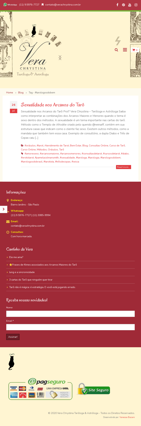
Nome (9, 307)
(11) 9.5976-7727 (21, 4)
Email (10, 320)
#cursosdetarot (111, 153)
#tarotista (49, 161)
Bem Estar (75, 145)
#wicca (75, 161)
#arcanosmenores (70, 153)
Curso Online (28, 149)
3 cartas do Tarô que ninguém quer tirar (31, 279)
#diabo (125, 153)
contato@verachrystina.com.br (61, 4)
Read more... (123, 167)
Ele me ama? (16, 257)
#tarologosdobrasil (31, 161)
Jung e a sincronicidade (22, 272)
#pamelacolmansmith (47, 157)
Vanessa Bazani (127, 417)
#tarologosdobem (110, 157)
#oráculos (30, 145)
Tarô (61, 149)
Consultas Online (98, 145)
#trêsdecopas (62, 161)
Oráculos (53, 149)
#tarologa (81, 157)
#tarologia (93, 157)
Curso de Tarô (117, 145)
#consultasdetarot (92, 153)
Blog (85, 145)
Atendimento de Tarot (56, 145)
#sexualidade (67, 157)
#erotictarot (27, 157)
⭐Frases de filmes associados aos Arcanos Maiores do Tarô (43, 264)
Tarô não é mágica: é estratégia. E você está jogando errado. (42, 287)
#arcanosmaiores (49, 153)
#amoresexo (32, 153)
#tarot (40, 145)
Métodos (42, 149)
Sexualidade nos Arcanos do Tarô (52, 104)
